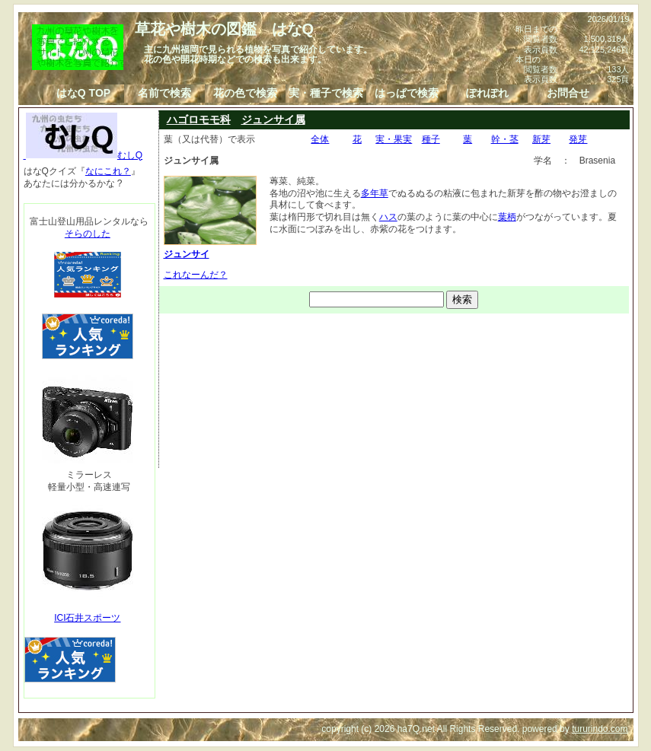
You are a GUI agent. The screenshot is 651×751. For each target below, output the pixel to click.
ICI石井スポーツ (87, 618)
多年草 (374, 193)
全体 (320, 139)
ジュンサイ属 (273, 119)
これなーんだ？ (196, 274)
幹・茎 (505, 139)
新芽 (541, 139)
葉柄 (507, 217)
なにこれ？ (108, 171)
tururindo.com (599, 729)
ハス (388, 217)
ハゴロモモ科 (199, 119)
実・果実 (393, 139)
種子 (431, 139)
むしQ (83, 155)
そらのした (87, 233)
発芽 (578, 139)
